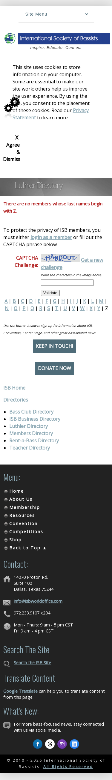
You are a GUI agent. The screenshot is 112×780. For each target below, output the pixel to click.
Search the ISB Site (32, 662)
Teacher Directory (29, 447)
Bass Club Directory (31, 411)
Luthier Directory (28, 426)
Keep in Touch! (54, 346)
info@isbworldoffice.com (38, 601)
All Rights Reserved (68, 766)
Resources (22, 515)
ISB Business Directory (34, 419)
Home (16, 491)
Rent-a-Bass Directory (34, 440)
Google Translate (20, 691)
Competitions (26, 531)
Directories (15, 399)
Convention (23, 523)
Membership (24, 507)
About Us (21, 499)
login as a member (51, 237)
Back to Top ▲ (28, 548)
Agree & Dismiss (11, 148)
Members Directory (31, 433)
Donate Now (54, 368)
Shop (15, 539)
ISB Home (14, 387)
